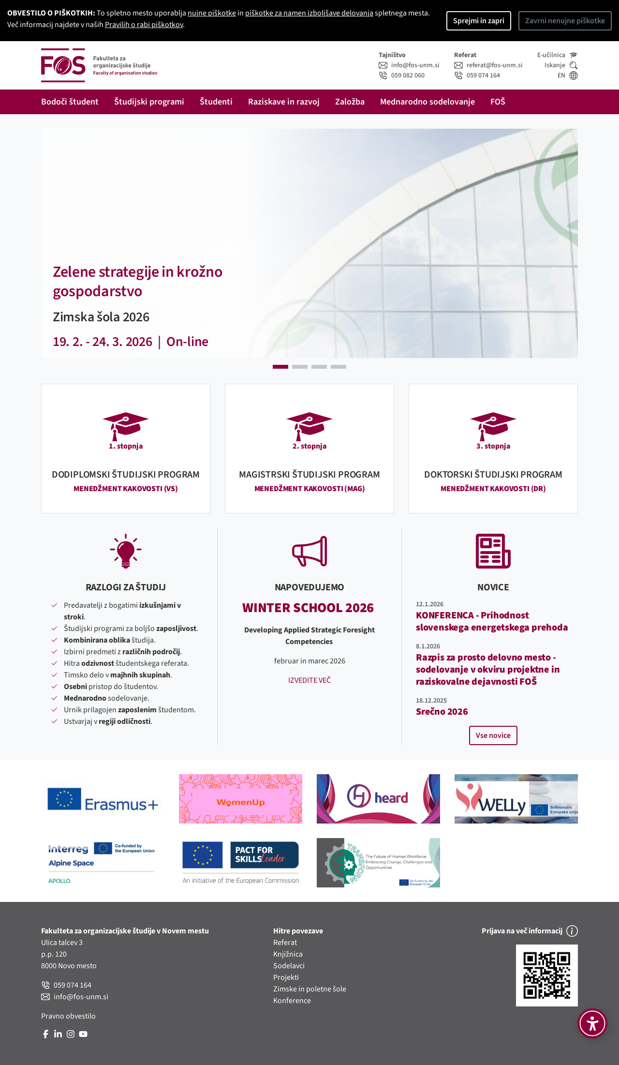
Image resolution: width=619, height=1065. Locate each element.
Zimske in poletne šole (309, 989)
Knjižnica (288, 954)
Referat (285, 942)
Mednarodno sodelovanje (427, 102)
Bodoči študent (70, 102)
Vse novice (493, 735)
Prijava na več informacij (530, 931)
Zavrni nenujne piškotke (565, 20)
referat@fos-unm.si (488, 65)
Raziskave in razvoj (284, 102)
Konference (292, 1000)
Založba (350, 102)
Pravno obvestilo (68, 1016)
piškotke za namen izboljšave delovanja (309, 13)
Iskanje (561, 65)
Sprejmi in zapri (478, 20)
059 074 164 (477, 75)
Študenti (216, 102)
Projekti (286, 977)
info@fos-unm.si (409, 65)
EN (568, 75)
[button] (52, 243)
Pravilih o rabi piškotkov (144, 24)
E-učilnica (557, 55)
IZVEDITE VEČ (309, 680)
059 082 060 (402, 75)
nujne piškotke (212, 13)
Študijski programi (149, 102)
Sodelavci (289, 965)
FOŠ (497, 102)
